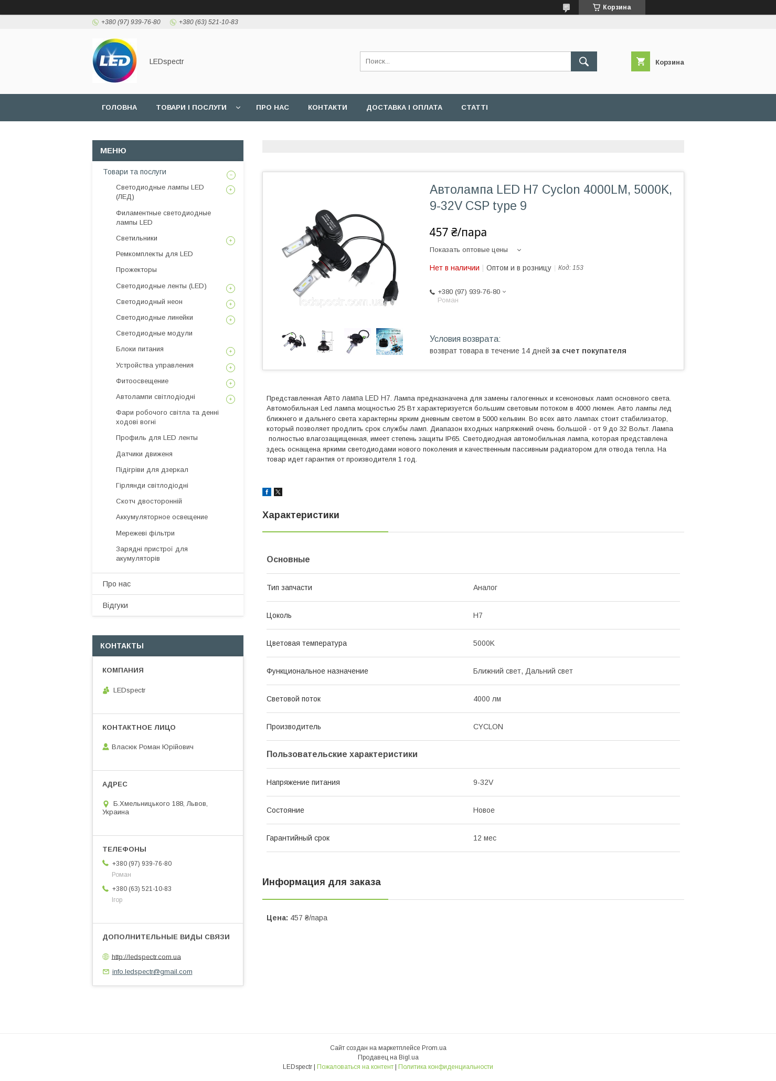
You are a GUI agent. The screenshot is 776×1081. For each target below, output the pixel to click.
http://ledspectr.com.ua (146, 956)
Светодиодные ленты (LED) (161, 286)
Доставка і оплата (404, 107)
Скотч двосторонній (149, 501)
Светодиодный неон (149, 302)
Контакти (327, 107)
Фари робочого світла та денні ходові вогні (167, 417)
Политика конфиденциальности (445, 1066)
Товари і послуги (191, 107)
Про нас (272, 107)
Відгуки (115, 605)
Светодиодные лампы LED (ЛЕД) (160, 192)
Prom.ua (434, 1048)
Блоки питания (140, 349)
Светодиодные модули (154, 333)
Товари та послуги (134, 171)
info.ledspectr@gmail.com (152, 971)
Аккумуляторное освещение (162, 517)
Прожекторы (136, 270)
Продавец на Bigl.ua (388, 1057)
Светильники (136, 238)
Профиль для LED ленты (157, 438)
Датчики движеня (144, 454)
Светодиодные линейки (154, 317)
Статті (474, 107)
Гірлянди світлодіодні (152, 485)
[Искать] (584, 61)
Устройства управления (155, 365)
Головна (119, 107)
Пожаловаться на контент (355, 1066)
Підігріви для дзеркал (152, 470)
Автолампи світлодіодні (155, 397)
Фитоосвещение (142, 381)
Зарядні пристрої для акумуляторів (152, 553)
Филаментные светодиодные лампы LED (163, 217)
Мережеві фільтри (145, 533)
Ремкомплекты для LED (154, 254)
